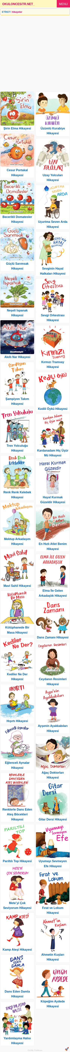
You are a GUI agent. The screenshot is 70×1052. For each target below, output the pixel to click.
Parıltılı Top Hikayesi (17, 861)
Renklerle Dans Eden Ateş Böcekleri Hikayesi (17, 814)
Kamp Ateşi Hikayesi (17, 949)
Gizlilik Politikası (35, 1050)
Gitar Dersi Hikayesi (53, 819)
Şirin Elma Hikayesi (17, 128)
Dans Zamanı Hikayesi (53, 637)
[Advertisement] (35, 52)
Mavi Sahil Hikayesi (17, 585)
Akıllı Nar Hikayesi (17, 357)
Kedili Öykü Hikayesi (52, 408)
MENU (63, 4)
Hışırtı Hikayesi (17, 721)
